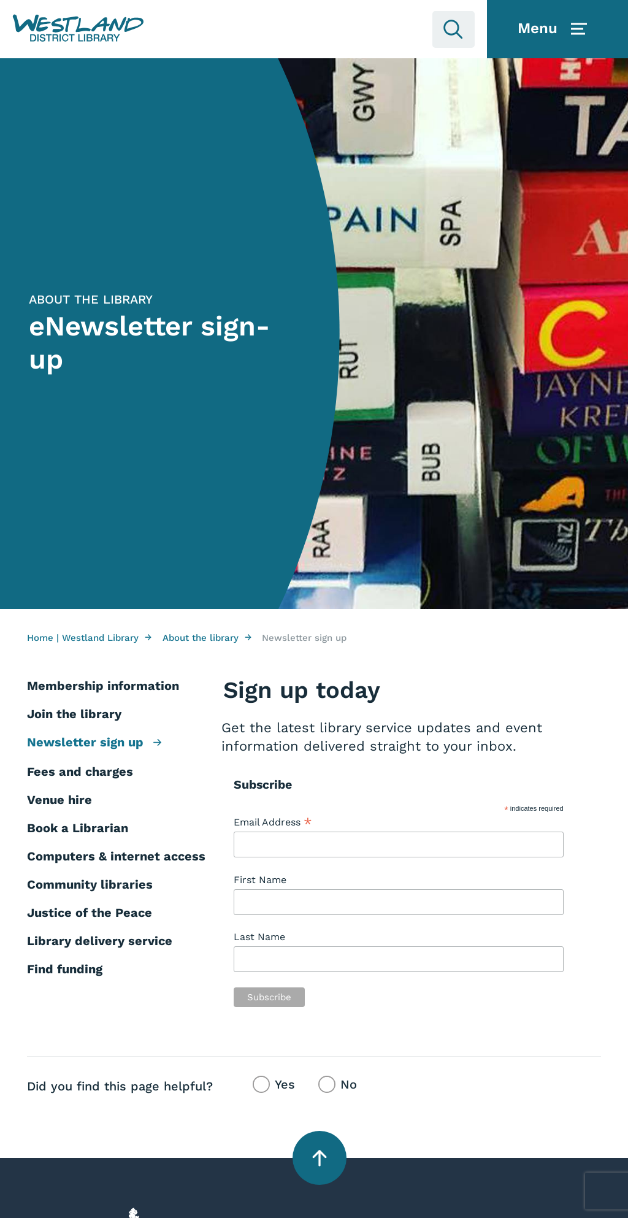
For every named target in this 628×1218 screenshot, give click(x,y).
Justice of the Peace (89, 912)
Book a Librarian (77, 828)
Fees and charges (80, 771)
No (348, 1084)
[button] (78, 28)
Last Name (259, 937)
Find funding (64, 969)
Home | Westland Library (89, 637)
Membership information (103, 685)
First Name (260, 880)
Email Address (273, 822)
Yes (285, 1084)
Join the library (74, 714)
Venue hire (59, 799)
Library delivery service (99, 940)
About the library (207, 637)
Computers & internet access (116, 856)
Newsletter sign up (94, 743)
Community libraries (90, 884)
